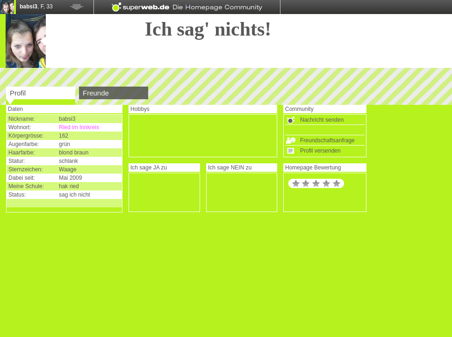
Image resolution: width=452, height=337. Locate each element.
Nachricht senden (322, 120)
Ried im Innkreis (79, 127)
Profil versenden (320, 150)
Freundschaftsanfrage (327, 140)
